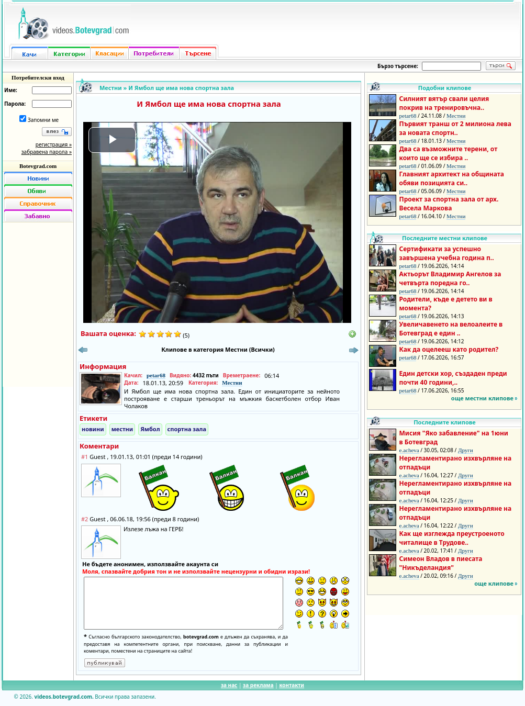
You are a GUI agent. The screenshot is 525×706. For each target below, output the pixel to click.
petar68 (156, 375)
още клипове (493, 583)
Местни (110, 88)
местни (122, 429)
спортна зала (186, 429)
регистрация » (54, 144)
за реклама (258, 685)
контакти (291, 685)
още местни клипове (482, 398)
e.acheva (409, 450)
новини (93, 429)
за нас (229, 685)
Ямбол (150, 429)
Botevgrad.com (38, 166)
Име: (10, 90)
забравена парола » (46, 151)
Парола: (15, 103)
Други (465, 450)
